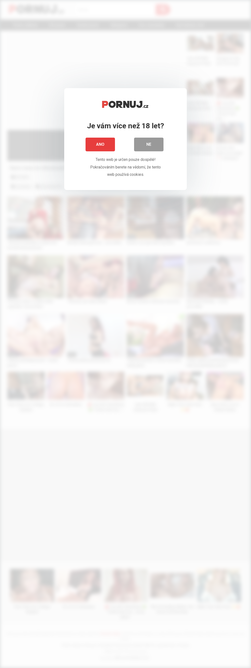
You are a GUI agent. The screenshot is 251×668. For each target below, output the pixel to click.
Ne (148, 144)
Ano (100, 144)
